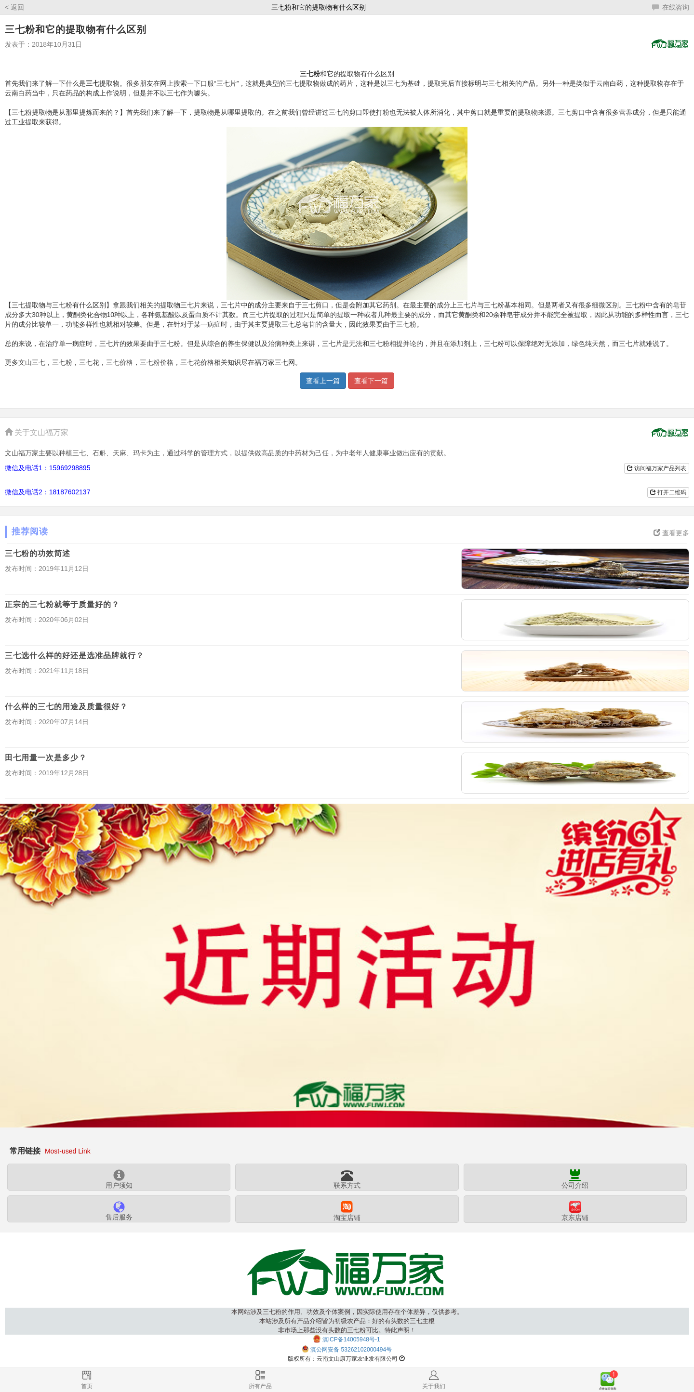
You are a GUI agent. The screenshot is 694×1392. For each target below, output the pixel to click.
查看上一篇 (323, 380)
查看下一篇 (371, 380)
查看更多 (671, 533)
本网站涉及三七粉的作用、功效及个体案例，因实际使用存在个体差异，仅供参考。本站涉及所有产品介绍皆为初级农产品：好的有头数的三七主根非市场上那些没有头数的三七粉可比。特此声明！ (347, 1321)
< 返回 (14, 7)
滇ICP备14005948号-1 (351, 1339)
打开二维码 (668, 492)
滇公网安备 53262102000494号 (351, 1349)
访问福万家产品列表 (656, 468)
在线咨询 (670, 7)
